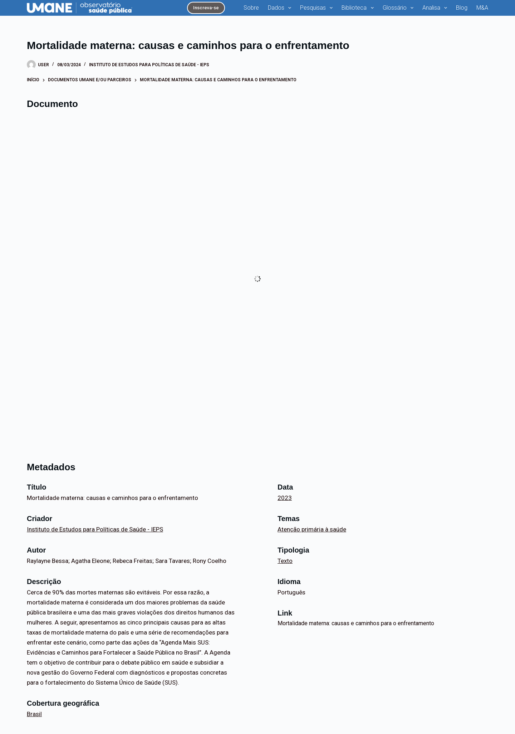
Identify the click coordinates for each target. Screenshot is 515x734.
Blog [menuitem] (461, 7)
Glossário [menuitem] (399, 8)
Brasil (34, 714)
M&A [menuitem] (482, 7)
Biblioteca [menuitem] (359, 8)
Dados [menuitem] (281, 8)
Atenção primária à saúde (312, 529)
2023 (285, 497)
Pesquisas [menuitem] (317, 8)
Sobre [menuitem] (251, 7)
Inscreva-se (206, 7)
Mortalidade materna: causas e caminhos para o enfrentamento (356, 623)
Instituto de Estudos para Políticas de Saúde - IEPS (149, 64)
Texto (285, 560)
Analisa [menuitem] (436, 8)
